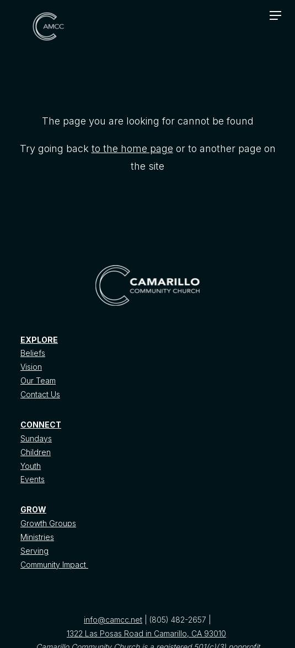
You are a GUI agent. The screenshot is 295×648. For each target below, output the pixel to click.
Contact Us (40, 394)
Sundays (36, 438)
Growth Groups (48, 523)
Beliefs (32, 353)
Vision (31, 366)
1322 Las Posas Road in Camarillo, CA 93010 (146, 633)
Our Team (38, 380)
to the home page (132, 148)
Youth (30, 466)
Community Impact (54, 564)
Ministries (37, 537)
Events (32, 479)
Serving (34, 550)
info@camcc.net (113, 619)
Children (35, 452)
